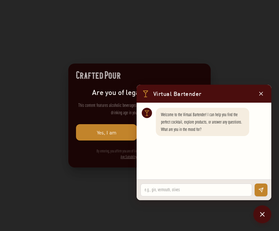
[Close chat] (262, 214)
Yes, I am (106, 132)
